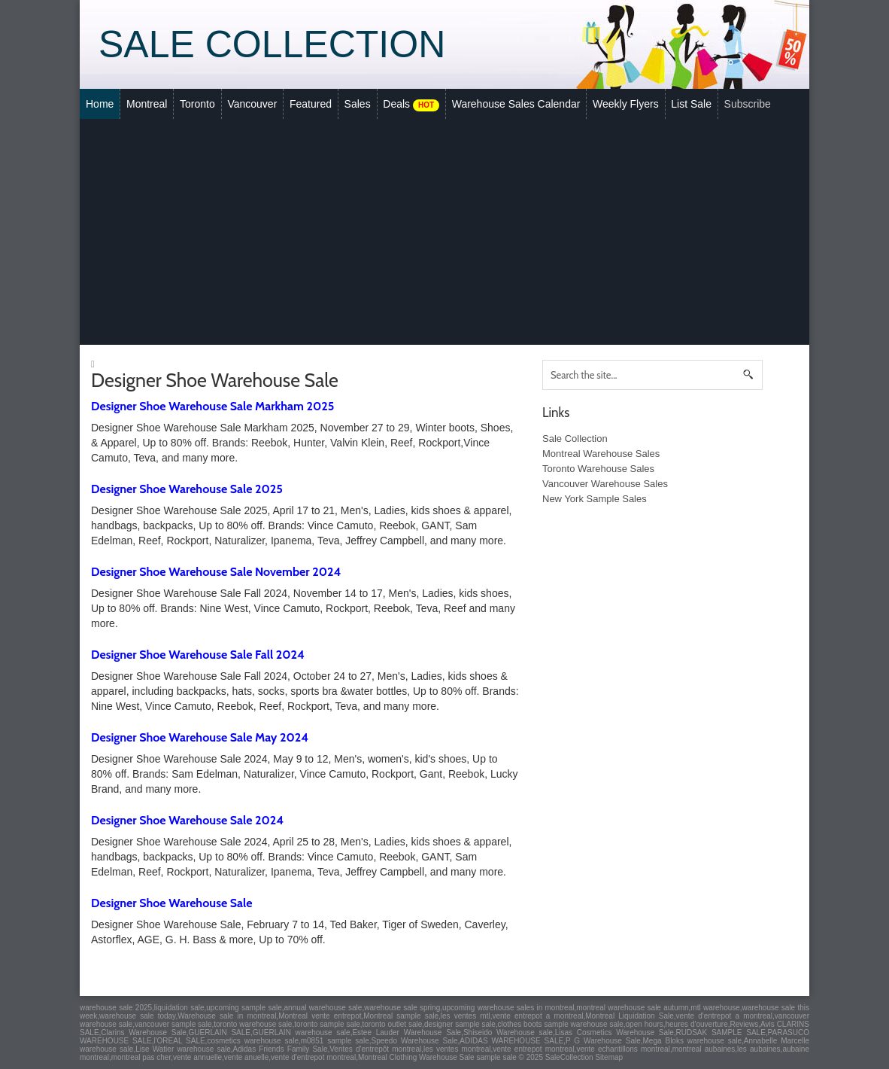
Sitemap (609, 1057)
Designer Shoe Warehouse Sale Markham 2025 (212, 406)
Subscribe (747, 104)
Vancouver (252, 104)
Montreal (146, 104)
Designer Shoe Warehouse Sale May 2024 (199, 737)
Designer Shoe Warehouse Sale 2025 (187, 489)
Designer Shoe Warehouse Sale (171, 903)
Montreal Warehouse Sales (601, 453)
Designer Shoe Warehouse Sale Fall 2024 (198, 654)
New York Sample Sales (594, 498)
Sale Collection (272, 44)
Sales (357, 104)
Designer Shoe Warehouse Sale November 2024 (216, 572)
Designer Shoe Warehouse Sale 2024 (187, 820)
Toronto (197, 104)
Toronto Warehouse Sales (598, 468)
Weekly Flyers (626, 104)
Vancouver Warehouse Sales (605, 483)
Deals (411, 104)
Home (100, 104)
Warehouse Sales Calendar (516, 104)
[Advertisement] (444, 231)
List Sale (691, 104)
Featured (311, 104)
